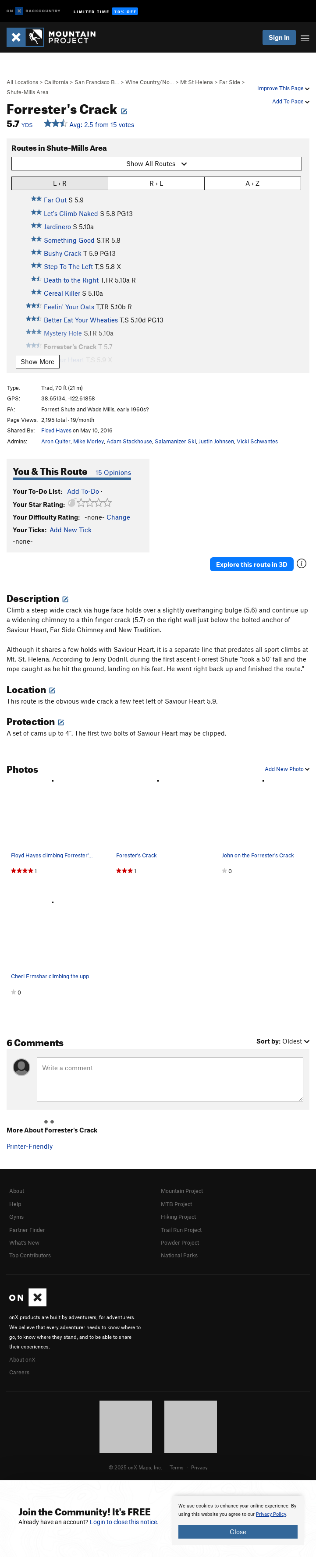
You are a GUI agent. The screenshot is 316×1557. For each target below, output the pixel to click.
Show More (37, 361)
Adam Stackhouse (129, 441)
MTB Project (176, 1203)
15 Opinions (113, 472)
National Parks (179, 1255)
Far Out (55, 200)
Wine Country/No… (149, 81)
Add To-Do (83, 491)
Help (15, 1203)
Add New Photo (287, 768)
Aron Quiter (56, 441)
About (16, 1190)
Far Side (229, 81)
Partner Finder (27, 1229)
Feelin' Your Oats (69, 307)
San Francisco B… (97, 81)
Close (238, 1532)
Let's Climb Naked (71, 213)
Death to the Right (71, 280)
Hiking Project (178, 1216)
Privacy (199, 1467)
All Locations (22, 81)
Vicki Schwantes (257, 441)
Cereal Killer (62, 293)
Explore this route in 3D (252, 564)
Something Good (69, 240)
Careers (19, 1372)
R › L (156, 183)
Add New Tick (71, 530)
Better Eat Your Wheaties (81, 320)
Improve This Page (283, 88)
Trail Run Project (181, 1229)
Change (118, 517)
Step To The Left (68, 266)
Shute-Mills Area (28, 92)
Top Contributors (30, 1255)
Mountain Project (182, 1190)
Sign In (279, 37)
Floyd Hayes (56, 430)
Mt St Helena (196, 81)
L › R (60, 183)
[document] (238, 1520)
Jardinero (57, 226)
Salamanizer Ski (175, 441)
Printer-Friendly (30, 1146)
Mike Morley (88, 441)
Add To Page (290, 101)
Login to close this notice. (124, 1521)
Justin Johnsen (216, 441)
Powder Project (180, 1242)
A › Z (252, 183)
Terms (177, 1467)
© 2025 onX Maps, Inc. (135, 1467)
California (56, 81)
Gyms (16, 1216)
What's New (24, 1242)
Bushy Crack (63, 253)
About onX (22, 1359)
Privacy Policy (271, 1514)
